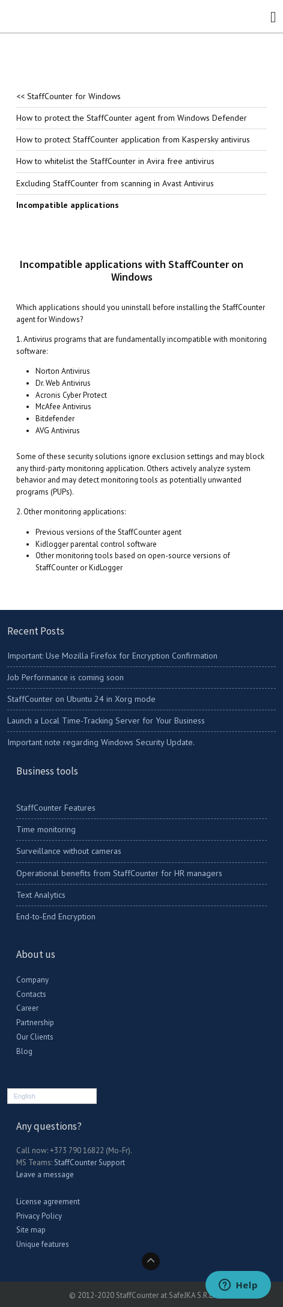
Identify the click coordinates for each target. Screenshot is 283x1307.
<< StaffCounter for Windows (68, 96)
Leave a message (45, 1174)
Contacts (31, 994)
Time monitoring (46, 829)
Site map (31, 1230)
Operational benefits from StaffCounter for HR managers (119, 873)
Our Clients (34, 1037)
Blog (24, 1051)
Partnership (35, 1022)
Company (32, 980)
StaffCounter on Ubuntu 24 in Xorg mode (81, 698)
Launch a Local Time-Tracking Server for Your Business (106, 720)
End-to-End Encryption (56, 916)
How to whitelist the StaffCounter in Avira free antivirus (115, 161)
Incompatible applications (67, 205)
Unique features (42, 1244)
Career (27, 1008)
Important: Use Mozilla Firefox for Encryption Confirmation (112, 655)
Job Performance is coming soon (65, 677)
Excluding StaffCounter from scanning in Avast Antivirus (115, 183)
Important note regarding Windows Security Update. (101, 742)
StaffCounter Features (56, 807)
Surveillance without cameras (68, 850)
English (24, 1096)
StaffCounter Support (89, 1162)
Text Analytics (40, 894)
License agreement (48, 1201)
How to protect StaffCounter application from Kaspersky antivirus (133, 139)
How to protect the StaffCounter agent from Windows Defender (131, 117)
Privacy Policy (39, 1216)
